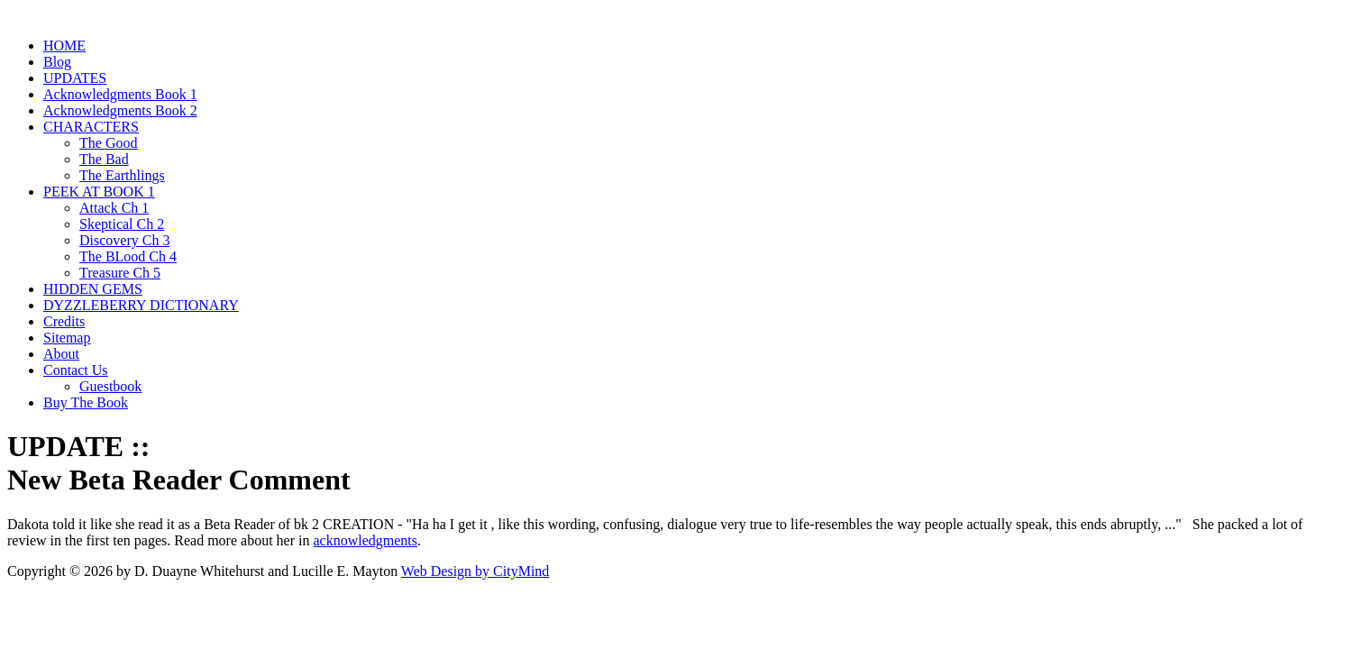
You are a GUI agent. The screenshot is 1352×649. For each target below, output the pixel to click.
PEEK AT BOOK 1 (99, 191)
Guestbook (110, 386)
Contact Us (75, 370)
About (61, 353)
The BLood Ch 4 (128, 256)
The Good (108, 143)
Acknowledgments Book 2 (120, 110)
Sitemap (66, 337)
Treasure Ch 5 (119, 272)
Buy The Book (85, 402)
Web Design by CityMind (475, 571)
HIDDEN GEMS (92, 289)
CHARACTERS (91, 126)
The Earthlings (122, 175)
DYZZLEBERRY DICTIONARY (141, 305)
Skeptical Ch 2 (121, 224)
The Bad (104, 159)
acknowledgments (365, 540)
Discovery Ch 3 (124, 240)
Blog (57, 61)
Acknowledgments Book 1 (120, 94)
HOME (64, 45)
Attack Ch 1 (114, 207)
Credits (64, 321)
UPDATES (74, 78)
